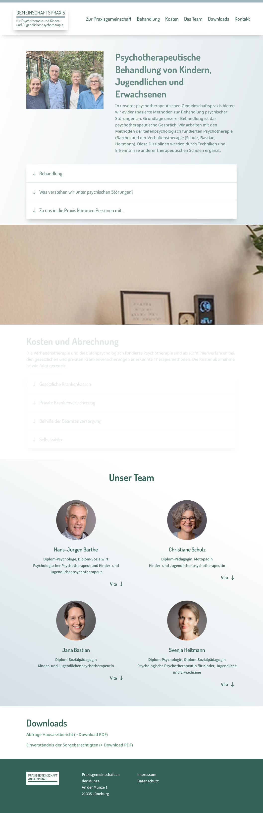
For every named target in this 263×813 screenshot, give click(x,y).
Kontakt (242, 18)
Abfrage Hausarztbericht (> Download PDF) (67, 734)
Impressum (146, 774)
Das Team (193, 18)
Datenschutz (148, 781)
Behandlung (148, 18)
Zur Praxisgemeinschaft (108, 18)
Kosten (172, 18)
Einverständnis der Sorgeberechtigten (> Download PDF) (79, 745)
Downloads (218, 18)
